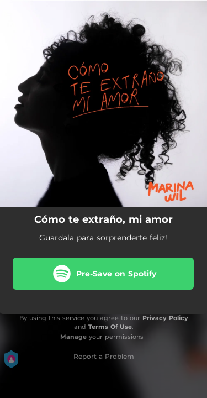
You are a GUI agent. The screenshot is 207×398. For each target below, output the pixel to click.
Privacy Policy (165, 318)
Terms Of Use (110, 327)
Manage (73, 337)
